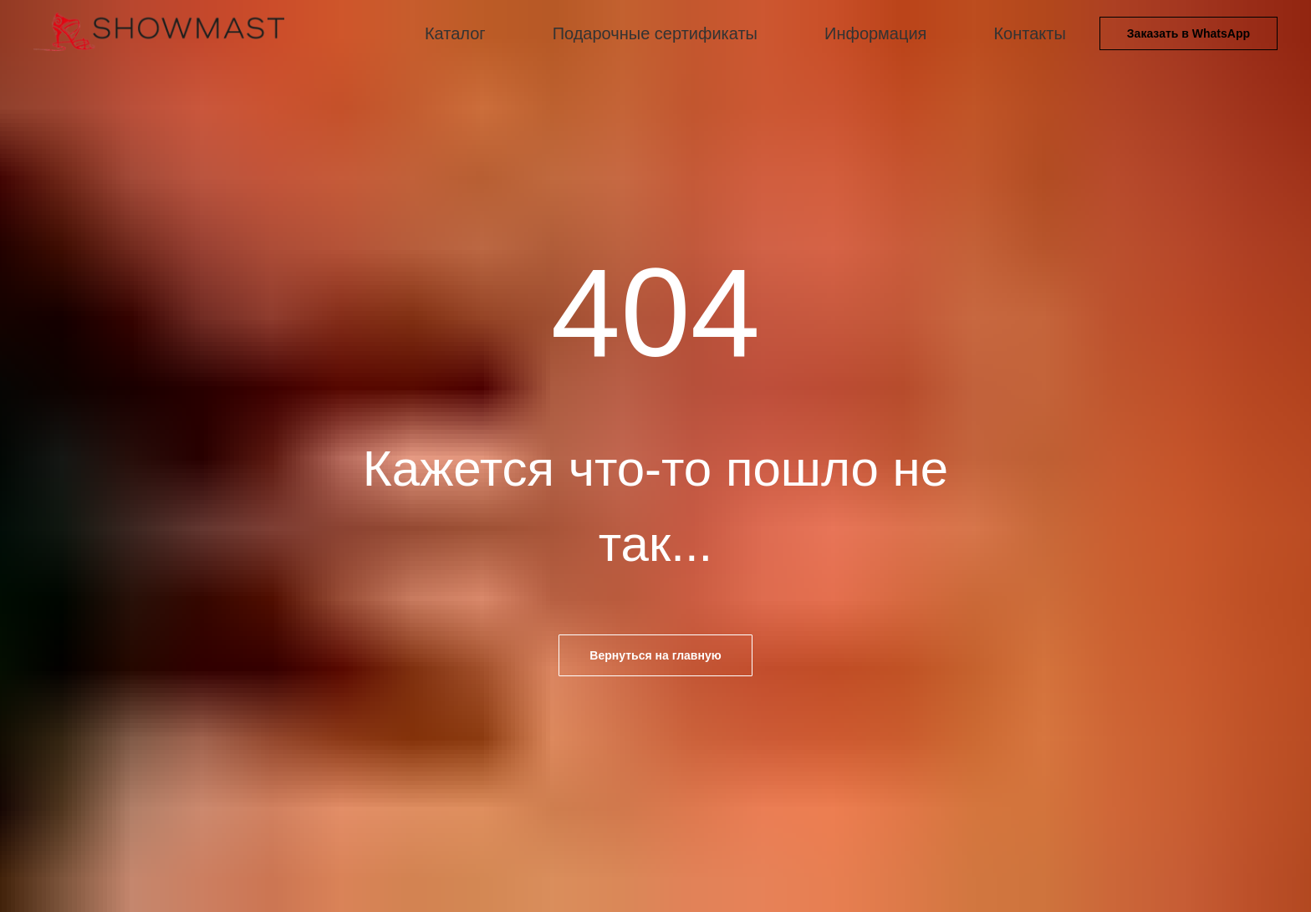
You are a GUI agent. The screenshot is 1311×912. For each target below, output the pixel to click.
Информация (875, 33)
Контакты (1029, 33)
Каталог (455, 33)
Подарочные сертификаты (655, 33)
